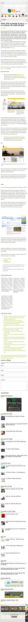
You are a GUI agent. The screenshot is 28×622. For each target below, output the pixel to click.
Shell (3, 68)
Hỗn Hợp (4, 28)
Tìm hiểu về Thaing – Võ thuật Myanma (15, 474)
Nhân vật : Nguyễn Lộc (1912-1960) (14, 490)
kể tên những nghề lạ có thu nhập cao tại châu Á (14, 337)
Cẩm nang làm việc (6, 355)
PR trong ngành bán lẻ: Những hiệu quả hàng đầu (14, 316)
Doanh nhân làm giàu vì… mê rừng (11, 329)
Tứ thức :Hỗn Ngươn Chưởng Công (14, 547)
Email (2, 370)
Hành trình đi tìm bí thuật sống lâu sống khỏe (16, 524)
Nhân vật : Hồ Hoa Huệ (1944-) (13, 498)
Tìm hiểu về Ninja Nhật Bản (12, 450)
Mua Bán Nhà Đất (7, 591)
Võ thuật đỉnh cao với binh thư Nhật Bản (16, 443)
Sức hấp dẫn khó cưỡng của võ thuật (15, 418)
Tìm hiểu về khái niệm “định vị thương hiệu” (13, 320)
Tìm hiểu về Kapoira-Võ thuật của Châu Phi (15, 468)
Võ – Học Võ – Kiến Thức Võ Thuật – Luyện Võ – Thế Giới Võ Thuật (15, 616)
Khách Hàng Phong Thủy (10, 602)
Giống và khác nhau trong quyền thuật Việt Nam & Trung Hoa (16, 426)
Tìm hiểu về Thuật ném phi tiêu (13, 480)
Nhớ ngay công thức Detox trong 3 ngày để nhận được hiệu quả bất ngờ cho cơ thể (13, 570)
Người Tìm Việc (7, 261)
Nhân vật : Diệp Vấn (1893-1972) (13, 505)
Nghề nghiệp (3, 356)
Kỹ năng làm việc (15, 355)
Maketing (21, 355)
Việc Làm (6, 260)
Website (2, 41)
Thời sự (19, 356)
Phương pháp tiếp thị (10, 356)
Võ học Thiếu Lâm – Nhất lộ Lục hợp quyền (15, 541)
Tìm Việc (9, 137)
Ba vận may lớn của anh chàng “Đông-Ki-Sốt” (13, 328)
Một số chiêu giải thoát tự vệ (13, 554)
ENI (5, 68)
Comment (3, 379)
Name (2, 365)
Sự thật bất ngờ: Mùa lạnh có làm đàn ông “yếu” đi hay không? (13, 566)
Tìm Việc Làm (20, 76)
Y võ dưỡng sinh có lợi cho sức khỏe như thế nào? (15, 531)
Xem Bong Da (6, 580)
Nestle (25, 355)
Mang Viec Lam (17, 138)
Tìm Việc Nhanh (7, 77)
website (13, 47)
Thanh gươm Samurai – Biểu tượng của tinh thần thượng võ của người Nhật (16, 458)
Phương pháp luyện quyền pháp (14, 433)
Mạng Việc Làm (18, 74)
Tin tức (7, 358)
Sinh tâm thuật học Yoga (12, 515)
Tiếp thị (22, 356)
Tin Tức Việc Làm (8, 258)
